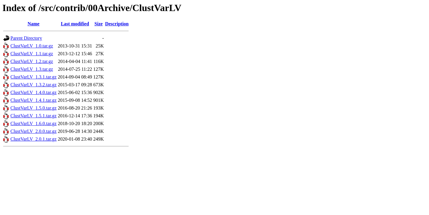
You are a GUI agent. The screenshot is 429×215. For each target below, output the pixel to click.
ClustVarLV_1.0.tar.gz (31, 45)
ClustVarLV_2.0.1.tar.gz (33, 139)
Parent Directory (26, 38)
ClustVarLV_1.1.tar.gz (31, 53)
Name (33, 23)
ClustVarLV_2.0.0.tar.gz (33, 131)
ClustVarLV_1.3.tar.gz (31, 69)
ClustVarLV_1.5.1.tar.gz (33, 115)
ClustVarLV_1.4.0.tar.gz (33, 92)
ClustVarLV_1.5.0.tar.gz (33, 107)
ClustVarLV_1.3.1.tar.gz (33, 76)
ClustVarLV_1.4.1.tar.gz (33, 100)
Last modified (75, 23)
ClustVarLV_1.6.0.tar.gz (33, 123)
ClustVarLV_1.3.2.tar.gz (33, 84)
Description (117, 23)
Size (98, 23)
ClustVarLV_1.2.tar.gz (31, 61)
